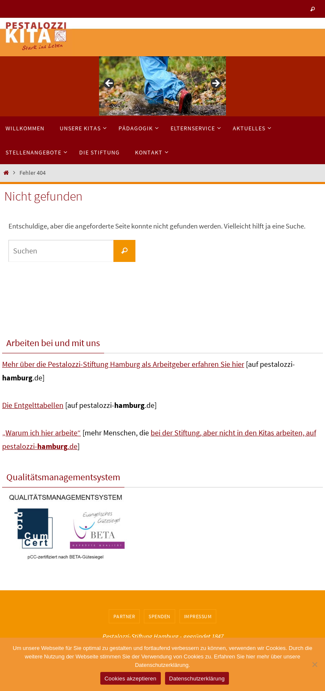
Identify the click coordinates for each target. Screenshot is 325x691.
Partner (124, 616)
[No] (314, 664)
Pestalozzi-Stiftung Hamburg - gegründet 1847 (162, 636)
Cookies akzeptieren (131, 678)
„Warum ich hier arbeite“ (41, 433)
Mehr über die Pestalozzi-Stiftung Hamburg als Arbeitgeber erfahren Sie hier (123, 364)
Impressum (198, 616)
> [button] (215, 83)
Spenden (160, 616)
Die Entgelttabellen (32, 405)
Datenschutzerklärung (197, 678)
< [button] (109, 83)
